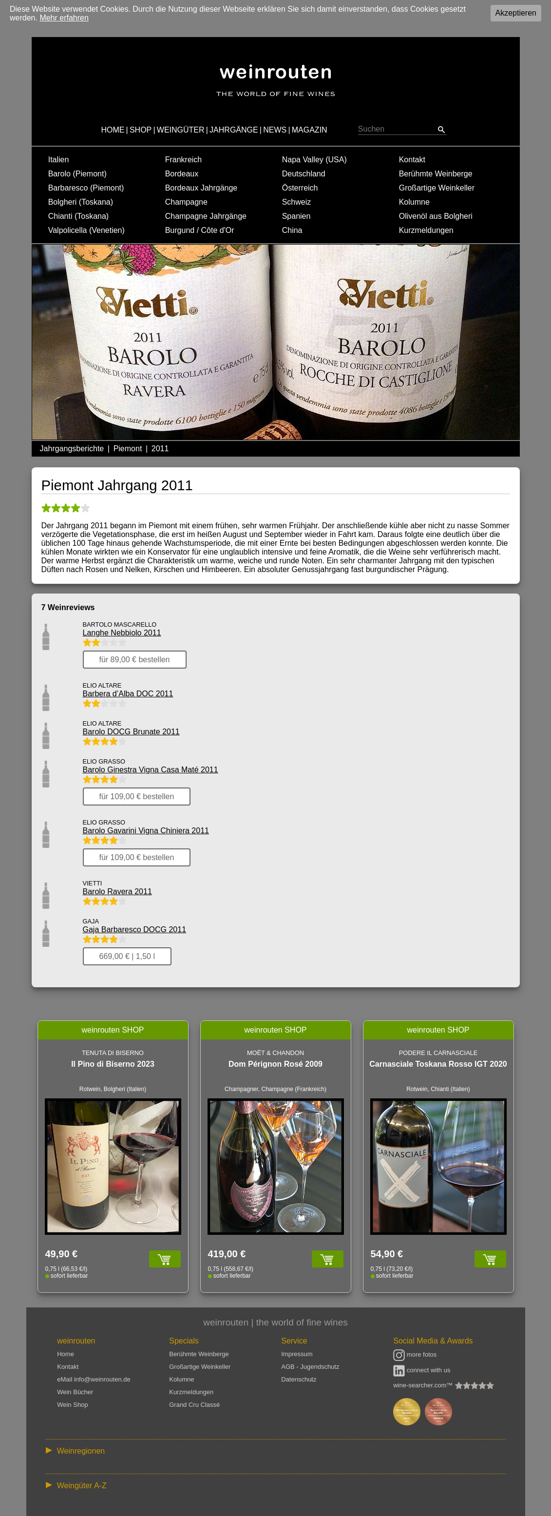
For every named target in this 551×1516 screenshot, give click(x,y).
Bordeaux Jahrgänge (201, 188)
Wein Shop (72, 1404)
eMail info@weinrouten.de (94, 1379)
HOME (112, 130)
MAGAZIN (309, 130)
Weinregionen (81, 1451)
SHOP (141, 130)
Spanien (296, 216)
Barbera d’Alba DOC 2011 (128, 694)
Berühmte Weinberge (436, 174)
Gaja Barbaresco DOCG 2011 (135, 929)
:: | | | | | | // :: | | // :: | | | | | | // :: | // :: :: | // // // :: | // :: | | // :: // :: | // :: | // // (276, 1450)
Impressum (296, 1354)
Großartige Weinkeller (437, 188)
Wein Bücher (75, 1392)
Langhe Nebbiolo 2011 (122, 633)
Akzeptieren (516, 13)
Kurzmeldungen (426, 230)
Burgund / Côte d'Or (199, 230)
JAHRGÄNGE (233, 130)
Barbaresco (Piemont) (86, 188)
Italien (58, 159)
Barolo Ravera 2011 (117, 891)
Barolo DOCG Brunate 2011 (131, 732)
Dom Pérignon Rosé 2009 (275, 1064)
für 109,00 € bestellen (136, 796)
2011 (160, 448)
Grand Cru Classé (194, 1404)
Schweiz (296, 202)
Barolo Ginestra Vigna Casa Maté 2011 (150, 770)
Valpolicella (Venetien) (86, 230)
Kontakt (412, 159)
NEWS (274, 130)
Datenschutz (298, 1379)
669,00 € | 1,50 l (127, 956)
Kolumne (414, 202)
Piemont (128, 448)
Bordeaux (182, 174)
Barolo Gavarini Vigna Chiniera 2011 (146, 830)
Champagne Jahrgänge (206, 216)
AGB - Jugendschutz (310, 1366)
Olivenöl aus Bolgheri (436, 216)
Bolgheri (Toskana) (80, 202)
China (292, 230)
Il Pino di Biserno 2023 (112, 1064)
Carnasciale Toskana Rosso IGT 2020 (438, 1064)
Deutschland (303, 174)
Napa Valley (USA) (314, 159)
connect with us (421, 1370)
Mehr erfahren (64, 18)
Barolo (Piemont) (77, 174)
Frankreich (183, 159)
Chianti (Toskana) (78, 216)
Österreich (300, 188)
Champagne (186, 202)
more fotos (415, 1354)
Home (65, 1354)
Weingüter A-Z (82, 1485)
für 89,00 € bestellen (134, 659)
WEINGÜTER (181, 130)
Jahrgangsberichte (72, 448)
